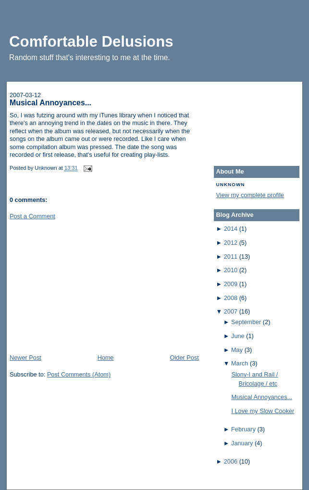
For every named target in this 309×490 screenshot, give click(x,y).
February (243, 429)
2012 (230, 242)
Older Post (184, 357)
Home (106, 357)
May (237, 349)
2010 (230, 270)
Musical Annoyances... (50, 103)
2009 (230, 284)
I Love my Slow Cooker (262, 411)
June (238, 335)
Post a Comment (32, 216)
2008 (230, 298)
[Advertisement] (82, 286)
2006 (230, 461)
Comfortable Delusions (91, 41)
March (239, 363)
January (242, 443)
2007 (230, 311)
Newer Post (25, 357)
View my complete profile (250, 195)
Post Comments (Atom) (79, 374)
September (246, 322)
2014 (230, 228)
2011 (230, 256)
